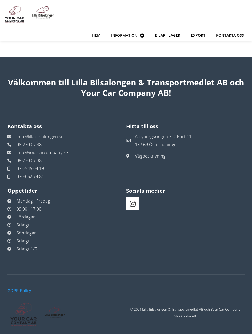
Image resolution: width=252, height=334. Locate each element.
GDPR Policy (19, 290)
